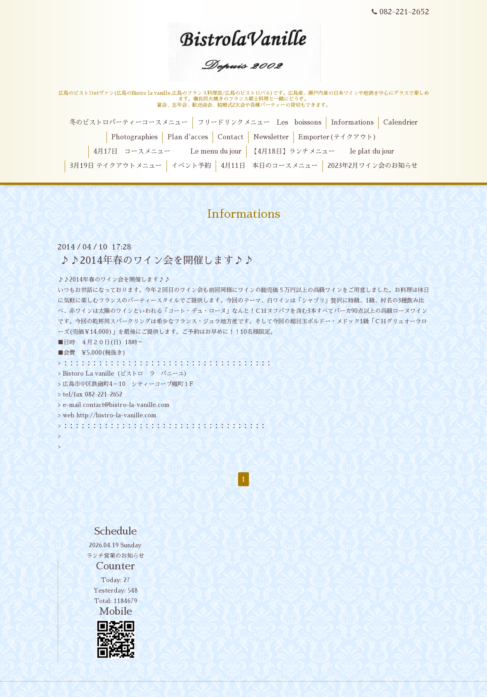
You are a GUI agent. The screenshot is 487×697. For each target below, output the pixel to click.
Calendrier (400, 122)
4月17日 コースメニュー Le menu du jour (167, 151)
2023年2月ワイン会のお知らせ (373, 165)
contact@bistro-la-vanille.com (126, 405)
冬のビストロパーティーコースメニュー (128, 122)
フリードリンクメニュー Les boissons (259, 122)
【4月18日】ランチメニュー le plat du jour (322, 151)
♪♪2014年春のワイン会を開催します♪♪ (157, 260)
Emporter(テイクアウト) (337, 137)
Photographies (134, 137)
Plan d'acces (187, 137)
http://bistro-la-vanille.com (116, 415)
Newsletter (271, 137)
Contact (231, 137)
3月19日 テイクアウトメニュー (116, 165)
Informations (352, 122)
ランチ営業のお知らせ (115, 556)
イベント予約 (191, 165)
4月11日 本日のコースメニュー (269, 165)
